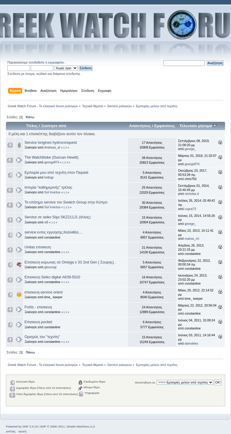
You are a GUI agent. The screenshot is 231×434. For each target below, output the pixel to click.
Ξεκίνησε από (53, 126)
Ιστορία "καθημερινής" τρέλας (48, 187)
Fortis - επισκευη (38, 307)
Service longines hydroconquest (51, 143)
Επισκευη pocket (38, 322)
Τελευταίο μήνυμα (197, 126)
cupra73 (190, 209)
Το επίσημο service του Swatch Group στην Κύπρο (66, 202)
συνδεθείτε (36, 62)
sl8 (46, 222)
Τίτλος (32, 126)
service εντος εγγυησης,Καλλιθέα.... (54, 232)
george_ (190, 149)
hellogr (49, 177)
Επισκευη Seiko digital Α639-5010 (52, 277)
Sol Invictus (52, 192)
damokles (191, 343)
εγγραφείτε (56, 62)
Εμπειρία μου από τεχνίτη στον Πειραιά (57, 173)
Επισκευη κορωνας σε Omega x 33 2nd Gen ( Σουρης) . (70, 262)
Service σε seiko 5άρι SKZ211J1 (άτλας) (58, 217)
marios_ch (192, 238)
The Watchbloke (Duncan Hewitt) (51, 157)
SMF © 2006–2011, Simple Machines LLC (67, 426)
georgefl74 (51, 162)
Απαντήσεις (140, 126)
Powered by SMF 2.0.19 (22, 426)
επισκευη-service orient (43, 292)
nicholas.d (192, 193)
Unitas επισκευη (38, 247)
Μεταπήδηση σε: (145, 382)
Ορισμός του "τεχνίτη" (42, 337)
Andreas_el (52, 147)
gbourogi (50, 267)
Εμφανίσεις (164, 126)
